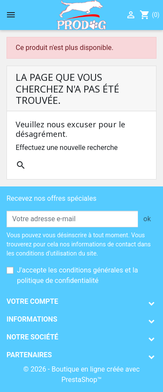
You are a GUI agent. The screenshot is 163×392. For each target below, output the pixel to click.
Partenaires (29, 355)
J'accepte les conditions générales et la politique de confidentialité (77, 275)
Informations (32, 319)
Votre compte (32, 301)
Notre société (32, 337)
